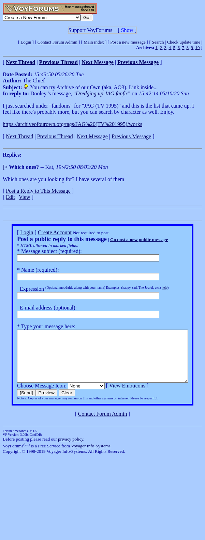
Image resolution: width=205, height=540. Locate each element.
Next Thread (19, 136)
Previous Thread (55, 136)
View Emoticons (118, 396)
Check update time (183, 42)
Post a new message (128, 42)
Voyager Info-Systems (91, 456)
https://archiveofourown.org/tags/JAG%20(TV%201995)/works (72, 124)
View (24, 197)
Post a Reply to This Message (38, 191)
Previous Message (131, 136)
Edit (10, 197)
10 (197, 47)
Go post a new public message (130, 239)
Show (127, 30)
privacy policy (70, 449)
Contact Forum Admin (57, 42)
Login (25, 42)
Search (158, 42)
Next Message (92, 136)
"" (101, 93)
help (156, 287)
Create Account (46, 232)
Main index (94, 42)
